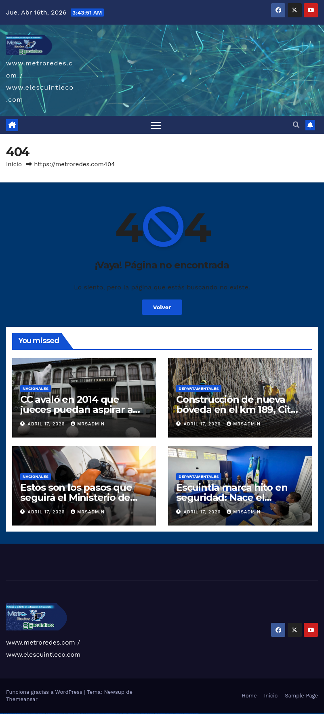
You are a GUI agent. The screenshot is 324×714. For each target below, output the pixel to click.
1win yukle (82, 713)
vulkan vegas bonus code (28, 713)
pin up (84, 713)
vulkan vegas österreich (42, 713)
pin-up (92, 713)
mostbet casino (143, 713)
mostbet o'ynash (147, 713)
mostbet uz (121, 713)
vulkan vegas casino (10, 713)
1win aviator (72, 713)
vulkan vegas (1, 713)
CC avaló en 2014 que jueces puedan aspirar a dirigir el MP (76, 409)
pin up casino (89, 713)
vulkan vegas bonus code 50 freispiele (57, 713)
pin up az (115, 713)
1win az (66, 713)
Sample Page (301, 696)
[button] (296, 125)
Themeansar (22, 699)
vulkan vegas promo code (35, 713)
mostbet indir (173, 713)
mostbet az (161, 713)
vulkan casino (5, 713)
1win (62, 713)
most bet (156, 713)
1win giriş (68, 713)
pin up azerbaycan (111, 713)
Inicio (14, 164)
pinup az (94, 713)
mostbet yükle (191, 713)
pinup (86, 713)
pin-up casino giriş (98, 713)
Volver (162, 307)
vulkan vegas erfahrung (49, 713)
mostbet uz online (151, 713)
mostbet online (138, 713)
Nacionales (35, 388)
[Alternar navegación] (156, 125)
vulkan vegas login (15, 713)
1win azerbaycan (78, 713)
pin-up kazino (107, 713)
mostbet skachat (125, 713)
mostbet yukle (169, 713)
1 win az (75, 713)
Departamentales (199, 388)
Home (249, 696)
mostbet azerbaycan (186, 713)
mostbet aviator (177, 713)
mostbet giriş (165, 713)
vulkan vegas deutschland (21, 713)
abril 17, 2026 (47, 424)
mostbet (118, 713)
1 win (64, 713)
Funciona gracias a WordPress (45, 692)
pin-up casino (103, 713)
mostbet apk (129, 713)
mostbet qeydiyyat (196, 713)
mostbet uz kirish (133, 713)
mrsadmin (88, 424)
